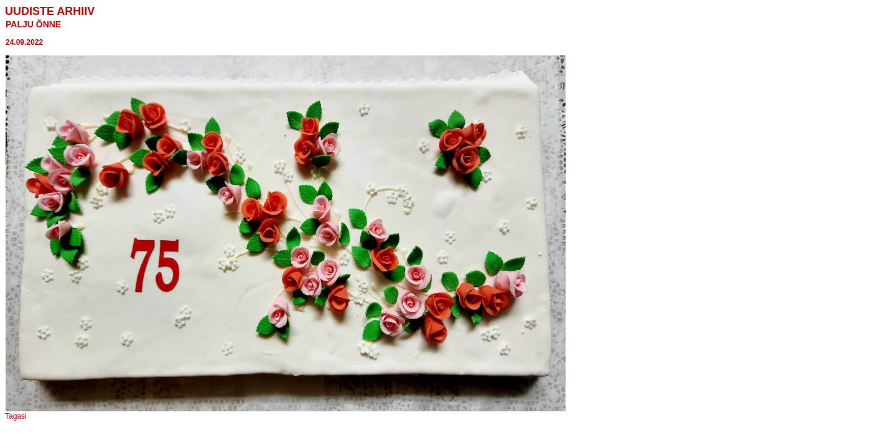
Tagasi (16, 416)
